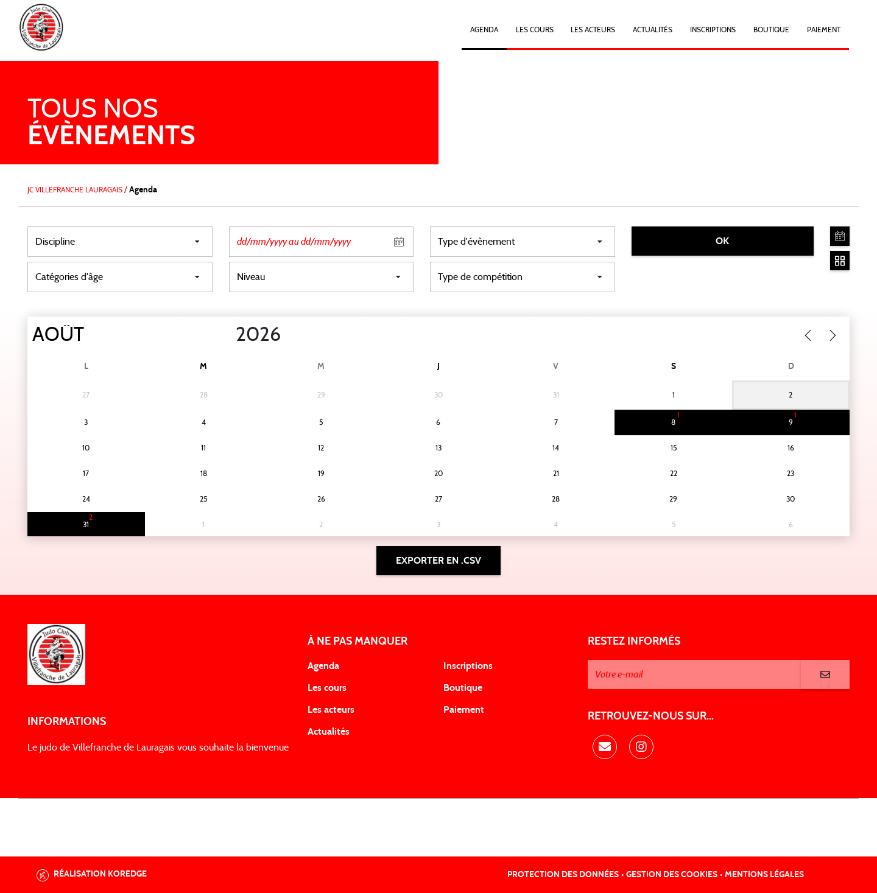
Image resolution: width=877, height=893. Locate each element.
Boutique (771, 29)
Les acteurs (593, 29)
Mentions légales (764, 874)
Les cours (535, 29)
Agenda (484, 29)
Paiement (823, 29)
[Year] (226, 335)
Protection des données (563, 874)
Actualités (652, 29)
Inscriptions (713, 29)
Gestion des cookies (671, 874)
